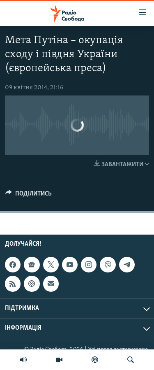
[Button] (28, 195)
